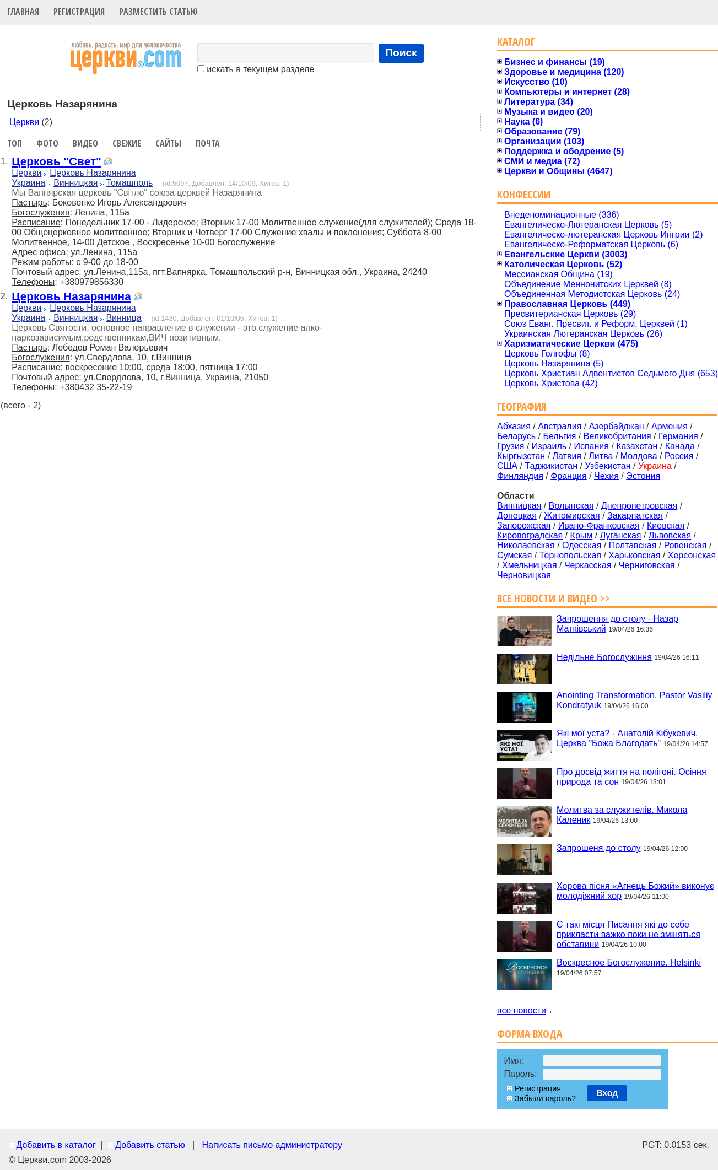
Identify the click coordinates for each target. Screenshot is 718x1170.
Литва (601, 456)
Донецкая (517, 515)
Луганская (620, 535)
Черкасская (588, 565)
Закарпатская (635, 515)
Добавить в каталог (55, 1145)
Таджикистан (551, 466)
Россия (679, 456)
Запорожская (523, 525)
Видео (85, 143)
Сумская (514, 555)
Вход (607, 1093)
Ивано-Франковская (599, 525)
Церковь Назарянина (93, 172)
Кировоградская (530, 535)
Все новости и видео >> (553, 598)
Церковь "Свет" (56, 161)
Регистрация (79, 12)
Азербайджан (616, 426)
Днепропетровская (639, 505)
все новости (521, 1010)
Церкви (24, 122)
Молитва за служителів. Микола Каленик (622, 814)
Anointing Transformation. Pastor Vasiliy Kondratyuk (634, 700)
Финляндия (520, 476)
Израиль (549, 446)
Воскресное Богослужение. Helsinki (629, 962)
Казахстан (636, 446)
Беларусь (516, 436)
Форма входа (529, 1033)
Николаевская (526, 545)
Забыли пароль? (545, 1098)
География (522, 406)
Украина (28, 182)
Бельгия (559, 436)
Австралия (559, 426)
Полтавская (633, 545)
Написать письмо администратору (272, 1145)
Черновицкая (524, 575)
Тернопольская (570, 555)
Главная (23, 12)
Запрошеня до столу (598, 848)
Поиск (401, 52)
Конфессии (523, 194)
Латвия (567, 456)
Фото (47, 143)
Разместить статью (158, 12)
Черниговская (647, 565)
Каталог (516, 41)
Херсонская (692, 555)
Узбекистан (607, 466)
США (507, 466)
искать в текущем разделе (255, 69)
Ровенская (685, 545)
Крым (581, 535)
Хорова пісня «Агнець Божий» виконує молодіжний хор (635, 891)
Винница (123, 317)
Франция (568, 476)
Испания (591, 446)
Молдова (638, 456)
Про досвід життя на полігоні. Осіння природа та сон (631, 776)
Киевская (665, 525)
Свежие (126, 143)
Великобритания (617, 436)
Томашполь (129, 182)
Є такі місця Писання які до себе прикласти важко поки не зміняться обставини (628, 933)
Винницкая (75, 182)
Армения (669, 426)
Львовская (670, 535)
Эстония (643, 476)
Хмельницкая (529, 565)
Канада (680, 446)
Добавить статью (150, 1145)
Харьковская (634, 555)
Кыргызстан (521, 456)
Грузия (510, 446)
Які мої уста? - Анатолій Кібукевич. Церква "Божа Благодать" (627, 738)
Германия (678, 436)
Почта (208, 143)
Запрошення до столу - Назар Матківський (617, 623)
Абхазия (514, 426)
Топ (14, 143)
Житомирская (572, 515)
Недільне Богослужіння (604, 656)
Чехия (606, 476)
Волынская (571, 505)
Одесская (581, 545)
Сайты (168, 143)
